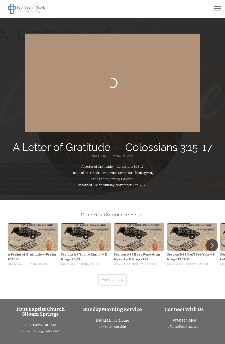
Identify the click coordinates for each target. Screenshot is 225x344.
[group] (33, 245)
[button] (212, 245)
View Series (112, 279)
